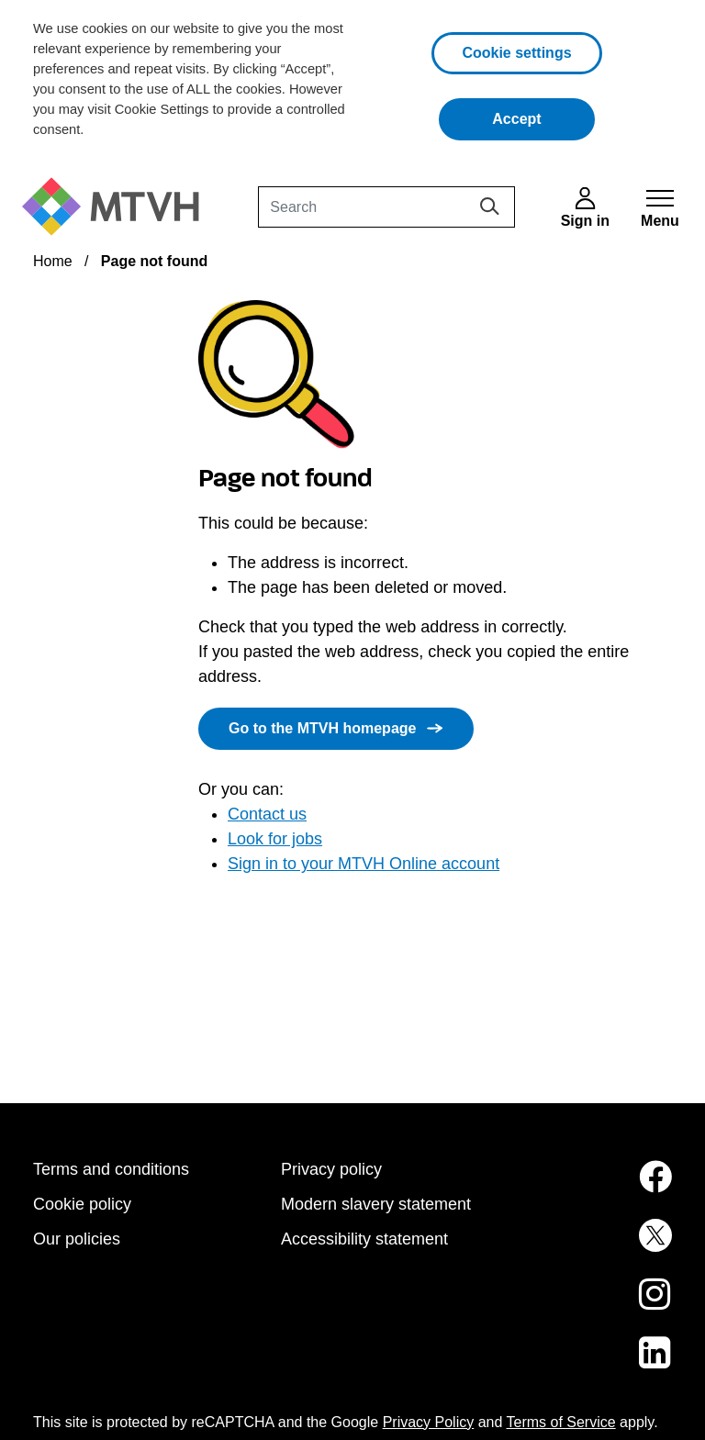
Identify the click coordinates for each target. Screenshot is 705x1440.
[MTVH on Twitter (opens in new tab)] (600, 1246)
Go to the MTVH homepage (322, 728)
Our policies (76, 1239)
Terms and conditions (111, 1169)
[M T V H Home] (117, 207)
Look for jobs (275, 839)
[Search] (386, 207)
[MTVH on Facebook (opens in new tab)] (600, 1187)
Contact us (267, 814)
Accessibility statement (364, 1239)
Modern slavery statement (376, 1204)
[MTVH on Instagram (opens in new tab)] (600, 1305)
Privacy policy (331, 1169)
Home (53, 261)
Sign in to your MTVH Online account (363, 863)
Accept (543, 117)
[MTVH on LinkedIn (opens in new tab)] (600, 1363)
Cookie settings (516, 53)
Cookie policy (82, 1204)
